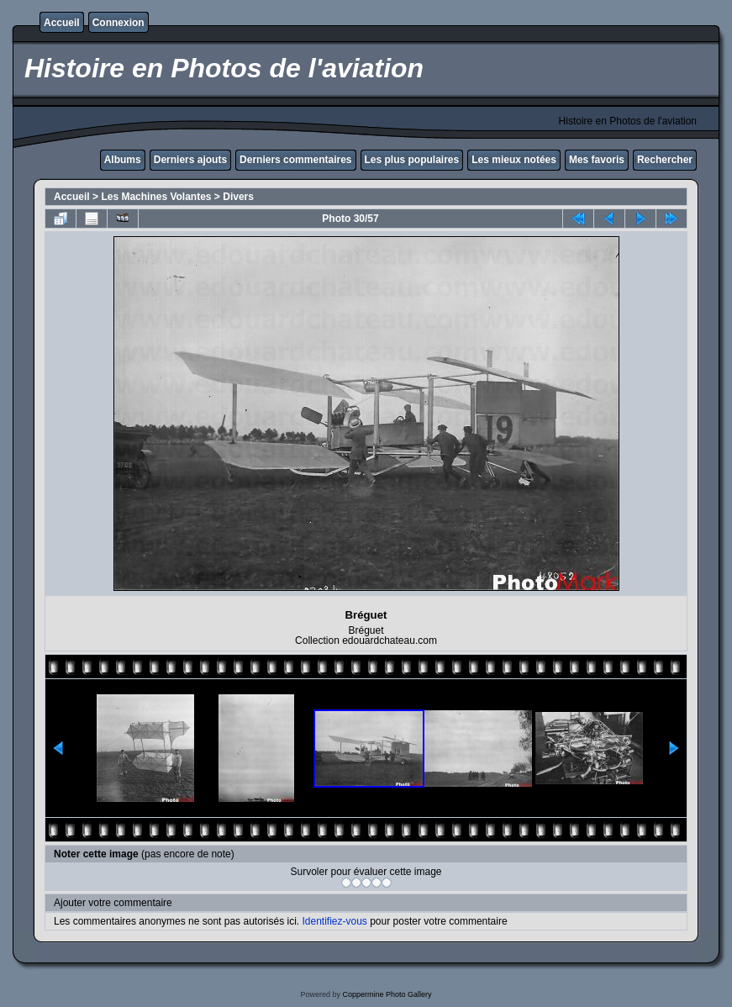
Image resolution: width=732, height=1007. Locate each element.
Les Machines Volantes (156, 197)
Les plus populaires (412, 160)
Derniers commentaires (295, 160)
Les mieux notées (513, 160)
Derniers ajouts (190, 160)
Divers (238, 197)
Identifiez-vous (334, 921)
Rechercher (665, 160)
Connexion (118, 23)
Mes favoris (596, 160)
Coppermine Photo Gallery (386, 994)
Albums (122, 160)
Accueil (62, 23)
